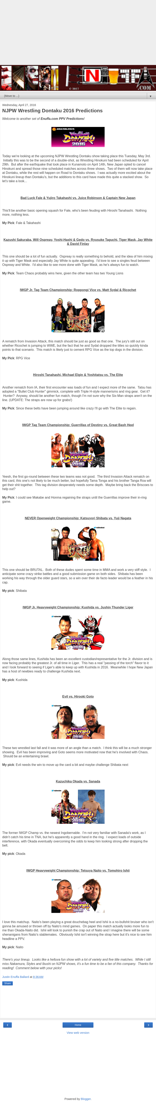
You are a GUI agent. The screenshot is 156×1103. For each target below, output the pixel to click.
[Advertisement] (78, 34)
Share (7, 983)
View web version (78, 1032)
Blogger (86, 1099)
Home (78, 1025)
